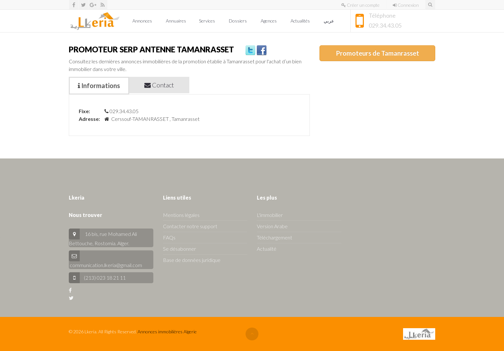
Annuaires (176, 20)
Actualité (266, 249)
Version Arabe (272, 226)
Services (207, 20)
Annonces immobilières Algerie (167, 331)
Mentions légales (181, 215)
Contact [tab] (159, 85)
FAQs (169, 237)
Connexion (406, 5)
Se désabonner (179, 249)
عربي (329, 20)
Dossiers (238, 20)
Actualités (301, 20)
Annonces (142, 20)
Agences (269, 20)
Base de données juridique (192, 260)
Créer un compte (360, 5)
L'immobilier (270, 215)
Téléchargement (274, 237)
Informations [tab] (99, 85)
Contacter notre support (190, 226)
